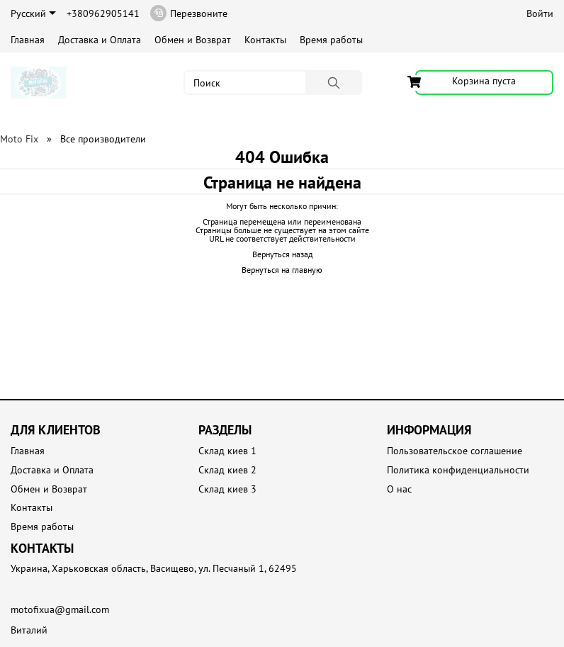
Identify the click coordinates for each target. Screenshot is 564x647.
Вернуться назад (282, 254)
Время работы (331, 39)
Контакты (265, 39)
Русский (33, 13)
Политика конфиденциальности (458, 470)
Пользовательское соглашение (454, 451)
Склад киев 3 (227, 489)
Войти (539, 13)
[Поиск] (333, 82)
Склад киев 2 (227, 470)
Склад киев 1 (227, 451)
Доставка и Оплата (99, 39)
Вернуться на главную (282, 269)
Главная (28, 39)
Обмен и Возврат (192, 39)
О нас (399, 489)
